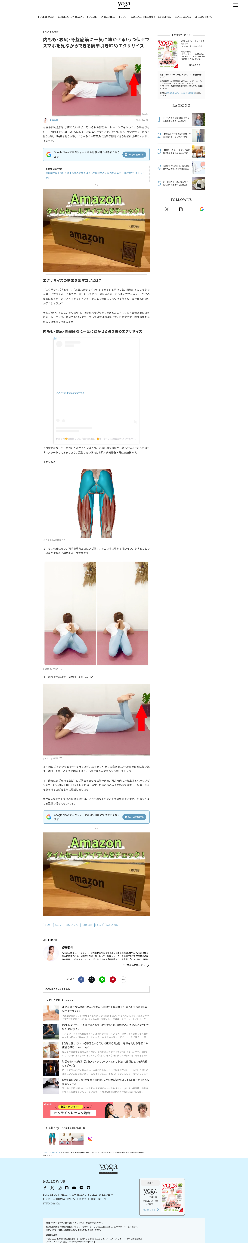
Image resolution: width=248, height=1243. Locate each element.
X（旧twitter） (91, 975)
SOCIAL (91, 17)
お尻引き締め (87, 920)
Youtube (188, 209)
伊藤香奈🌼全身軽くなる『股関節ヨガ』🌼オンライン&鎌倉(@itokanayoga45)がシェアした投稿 (104, 434)
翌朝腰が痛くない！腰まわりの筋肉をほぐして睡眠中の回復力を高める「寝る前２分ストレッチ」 (94, 173)
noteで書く (123, 975)
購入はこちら (194, 65)
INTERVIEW (108, 17)
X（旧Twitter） (93, 1170)
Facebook (81, 975)
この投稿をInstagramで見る (70, 388)
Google (202, 209)
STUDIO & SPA (203, 17)
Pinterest (113, 975)
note (181, 209)
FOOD (123, 17)
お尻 (48, 920)
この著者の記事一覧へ (134, 960)
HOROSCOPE (183, 17)
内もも (58, 920)
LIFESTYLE (164, 17)
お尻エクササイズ (72, 920)
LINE (102, 975)
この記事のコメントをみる (57, 984)
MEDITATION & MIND (71, 17)
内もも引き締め (112, 920)
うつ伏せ (99, 920)
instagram (174, 209)
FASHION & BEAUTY (143, 17)
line (195, 209)
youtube (114, 1170)
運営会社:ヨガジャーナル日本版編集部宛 (180, 93)
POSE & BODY (46, 17)
